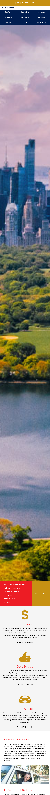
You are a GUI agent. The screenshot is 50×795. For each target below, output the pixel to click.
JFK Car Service (9, 7)
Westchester (42, 17)
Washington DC (41, 22)
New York (8, 12)
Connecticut (25, 12)
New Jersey (41, 12)
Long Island (25, 17)
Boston (25, 22)
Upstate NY (8, 22)
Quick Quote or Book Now (25, 3)
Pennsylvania (8, 17)
